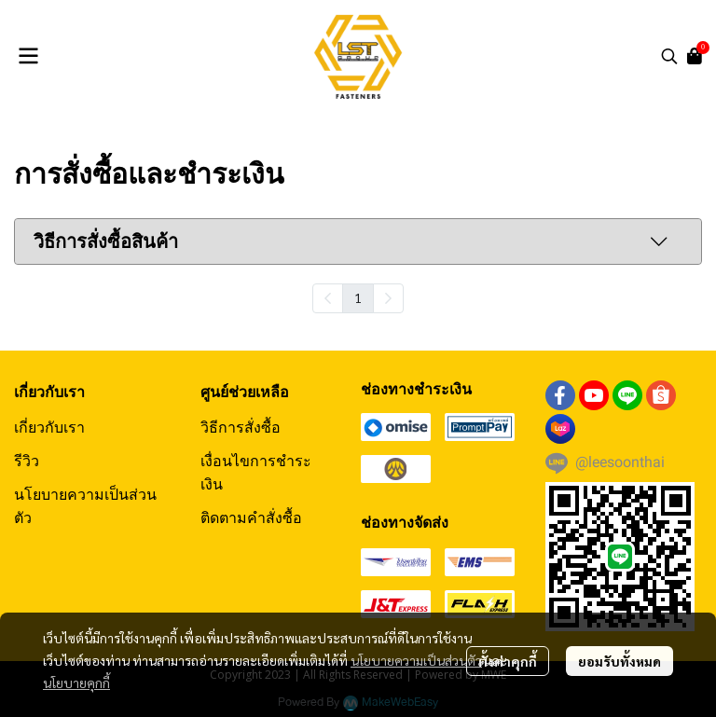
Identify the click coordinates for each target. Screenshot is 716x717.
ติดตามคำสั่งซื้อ (251, 517)
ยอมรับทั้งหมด (619, 661)
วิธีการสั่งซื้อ (240, 427)
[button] (669, 56)
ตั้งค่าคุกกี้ (507, 661)
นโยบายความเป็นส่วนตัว (416, 660)
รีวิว (26, 460)
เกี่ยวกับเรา (49, 427)
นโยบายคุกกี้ (76, 682)
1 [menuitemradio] (358, 297)
